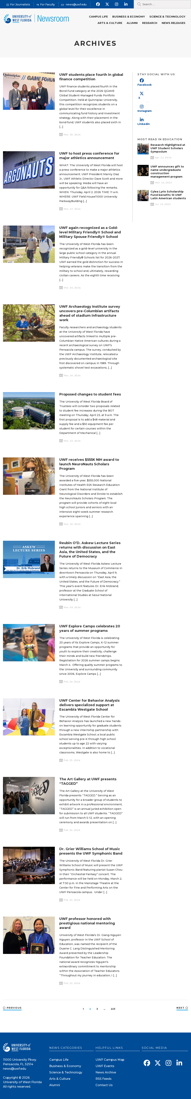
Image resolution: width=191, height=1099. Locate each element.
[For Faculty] (45, 4)
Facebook (144, 84)
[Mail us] (74, 4)
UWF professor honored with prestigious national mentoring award (87, 923)
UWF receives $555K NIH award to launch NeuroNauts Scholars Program (89, 464)
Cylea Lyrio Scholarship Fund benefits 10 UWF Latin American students (168, 195)
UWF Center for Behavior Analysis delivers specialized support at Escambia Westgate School (89, 705)
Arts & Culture (110, 23)
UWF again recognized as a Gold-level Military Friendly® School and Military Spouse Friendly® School (90, 232)
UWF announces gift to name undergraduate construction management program (167, 171)
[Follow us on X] (107, 4)
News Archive (106, 1072)
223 (113, 1009)
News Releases (173, 23)
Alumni (132, 23)
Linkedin (143, 124)
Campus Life (98, 16)
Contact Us (104, 1085)
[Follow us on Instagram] (116, 4)
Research (149, 23)
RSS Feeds (104, 1079)
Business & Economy (128, 16)
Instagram (144, 111)
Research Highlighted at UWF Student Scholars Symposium (168, 148)
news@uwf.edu (14, 1068)
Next (180, 1008)
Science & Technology (167, 16)
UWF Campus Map (110, 1059)
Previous (14, 1008)
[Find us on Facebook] (98, 4)
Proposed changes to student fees (90, 394)
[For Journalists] (18, 4)
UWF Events (105, 1066)
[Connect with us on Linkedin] (126, 4)
